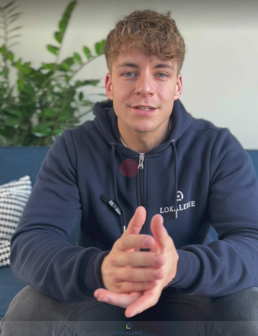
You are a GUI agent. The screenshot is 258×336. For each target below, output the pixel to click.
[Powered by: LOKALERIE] (129, 328)
